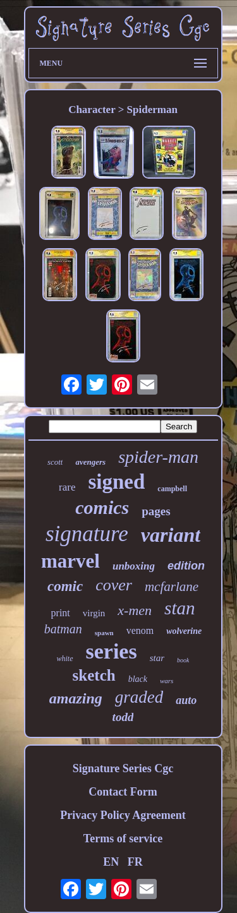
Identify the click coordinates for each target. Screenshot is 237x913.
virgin (94, 613)
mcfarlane (171, 586)
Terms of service (122, 838)
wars (166, 680)
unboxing (133, 566)
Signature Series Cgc (123, 768)
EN (111, 862)
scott (55, 462)
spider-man (158, 457)
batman (63, 629)
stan (179, 608)
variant (170, 534)
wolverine (184, 631)
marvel (70, 561)
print (60, 612)
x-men (135, 610)
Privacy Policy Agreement (123, 815)
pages (156, 511)
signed (116, 481)
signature (87, 534)
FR (135, 862)
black (137, 679)
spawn (104, 632)
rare (67, 487)
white (65, 658)
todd (123, 717)
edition (186, 565)
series (111, 651)
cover (113, 585)
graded (139, 697)
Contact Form (122, 791)
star (157, 658)
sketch (94, 675)
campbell (172, 488)
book (183, 660)
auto (186, 700)
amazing (75, 698)
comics (102, 507)
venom (140, 630)
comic (65, 586)
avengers (90, 462)
